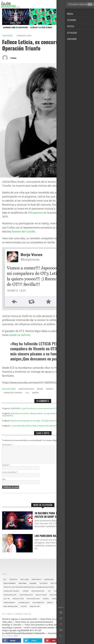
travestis (13, 583)
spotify (66, 594)
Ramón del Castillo (23, 231)
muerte (60, 389)
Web (4, 483)
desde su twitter (19, 335)
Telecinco (43, 587)
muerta (49, 389)
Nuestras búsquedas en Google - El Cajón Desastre (34, 420)
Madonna (23, 587)
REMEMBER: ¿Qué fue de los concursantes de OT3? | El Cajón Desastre (43, 408)
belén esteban (62, 606)
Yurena (57, 594)
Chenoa (55, 602)
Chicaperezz (35, 212)
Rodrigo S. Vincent (11, 628)
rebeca (50, 606)
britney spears (63, 583)
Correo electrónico (9, 476)
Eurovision (49, 583)
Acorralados (24, 606)
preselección (18, 602)
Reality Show (41, 598)
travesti (66, 591)
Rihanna (33, 587)
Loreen (25, 594)
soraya (46, 602)
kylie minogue (38, 606)
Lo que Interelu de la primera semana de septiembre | (36, 425)
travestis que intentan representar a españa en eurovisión (28, 591)
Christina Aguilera (70, 587)
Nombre (5, 469)
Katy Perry (55, 587)
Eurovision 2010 (26, 389)
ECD (4, 583)
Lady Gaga (24, 583)
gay (58, 591)
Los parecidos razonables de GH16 (56, 539)
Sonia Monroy (9, 606)
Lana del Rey (34, 610)
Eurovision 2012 (33, 602)
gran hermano (9, 587)
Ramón (35, 392)
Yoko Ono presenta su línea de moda (44, 628)
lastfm (23, 610)
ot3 (27, 392)
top (49, 594)
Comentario (7, 445)
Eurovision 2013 (9, 598)
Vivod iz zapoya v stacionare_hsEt (19, 622)
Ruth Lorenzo (71, 598)
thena (13, 58)
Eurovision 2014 (26, 598)
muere (40, 389)
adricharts (36, 583)
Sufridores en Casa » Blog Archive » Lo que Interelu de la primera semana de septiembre (42, 414)
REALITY (64, 602)
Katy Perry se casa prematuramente (59, 622)
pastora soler (56, 598)
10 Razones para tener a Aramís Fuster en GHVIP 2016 (54, 518)
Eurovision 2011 (38, 594)
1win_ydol (7, 625)
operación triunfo (13, 392)
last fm (6, 602)
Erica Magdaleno (10, 610)
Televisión (7, 35)
